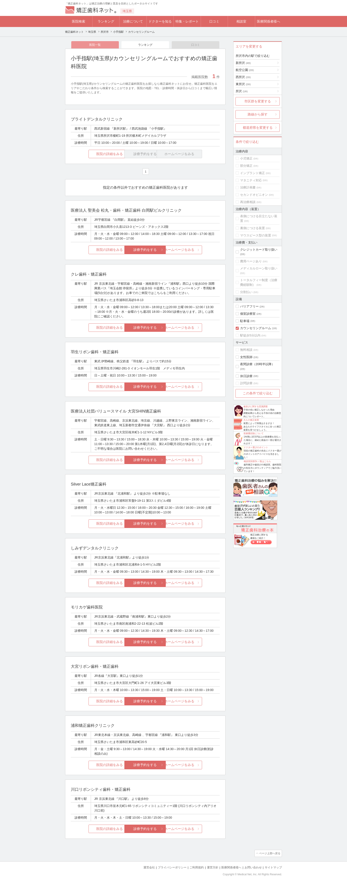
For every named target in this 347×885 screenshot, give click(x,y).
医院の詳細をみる (95, 154)
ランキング (106, 21)
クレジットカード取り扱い (258, 249)
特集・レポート (187, 21)
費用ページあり (251, 261)
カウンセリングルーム (255, 328)
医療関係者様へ (268, 21)
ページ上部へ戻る (269, 853)
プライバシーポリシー (172, 867)
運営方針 (212, 867)
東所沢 (243, 84)
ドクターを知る (160, 21)
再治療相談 (248, 202)
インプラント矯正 (252, 173)
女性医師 (246, 357)
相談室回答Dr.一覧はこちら (257, 461)
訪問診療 (246, 383)
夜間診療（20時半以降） (257, 364)
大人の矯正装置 (251, 420)
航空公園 (245, 70)
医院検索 (78, 21)
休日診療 (246, 376)
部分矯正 (246, 165)
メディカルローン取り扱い (258, 268)
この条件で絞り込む (258, 393)
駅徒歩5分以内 (250, 335)
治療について (133, 21)
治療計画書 (248, 187)
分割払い (246, 292)
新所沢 (243, 63)
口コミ (214, 21)
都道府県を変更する (258, 127)
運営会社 (149, 867)
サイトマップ (273, 867)
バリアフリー (249, 306)
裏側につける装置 (252, 228)
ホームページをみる (195, 250)
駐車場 (244, 321)
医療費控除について (254, 433)
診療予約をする (145, 250)
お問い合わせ (253, 867)
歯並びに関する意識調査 (255, 406)
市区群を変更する (257, 101)
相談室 (241, 21)
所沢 (242, 91)
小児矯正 (246, 158)
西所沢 (243, 77)
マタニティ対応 (251, 180)
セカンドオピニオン (254, 194)
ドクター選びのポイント (256, 447)
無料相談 (246, 349)
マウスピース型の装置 (255, 235)
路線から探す (258, 114)
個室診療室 (248, 313)
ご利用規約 (196, 867)
